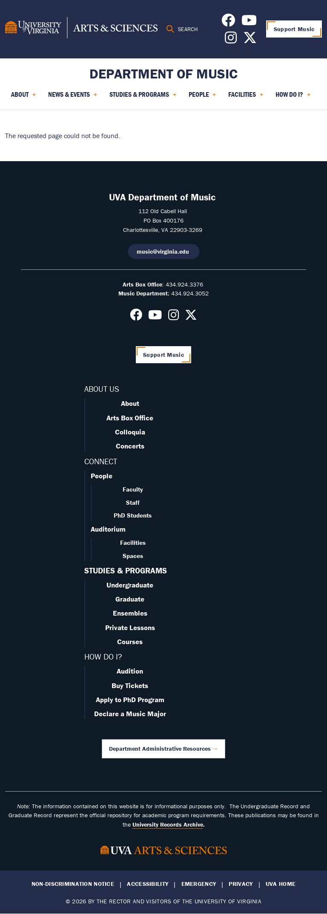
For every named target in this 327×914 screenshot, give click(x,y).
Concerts (130, 446)
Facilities (133, 542)
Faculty (133, 489)
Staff (133, 502)
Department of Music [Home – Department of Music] (163, 73)
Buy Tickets (130, 685)
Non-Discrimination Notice (73, 884)
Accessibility (147, 884)
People (101, 475)
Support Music (294, 29)
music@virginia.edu (164, 251)
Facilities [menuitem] (246, 97)
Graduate (129, 599)
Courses (130, 641)
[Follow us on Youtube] (249, 22)
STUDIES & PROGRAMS (125, 570)
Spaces (133, 556)
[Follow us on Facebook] (228, 22)
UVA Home (280, 884)
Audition (130, 671)
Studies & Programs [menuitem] (143, 97)
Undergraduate (129, 585)
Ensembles (130, 613)
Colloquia (130, 432)
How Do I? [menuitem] (293, 97)
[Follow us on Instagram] (231, 40)
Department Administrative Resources (160, 748)
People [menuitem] (202, 97)
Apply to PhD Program (130, 699)
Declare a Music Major (130, 713)
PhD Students (133, 515)
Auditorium (108, 529)
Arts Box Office (129, 417)
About (130, 403)
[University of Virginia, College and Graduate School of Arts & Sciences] (81, 29)
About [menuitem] (23, 97)
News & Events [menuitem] (72, 97)
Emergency (198, 884)
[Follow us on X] (250, 40)
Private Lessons (130, 627)
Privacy (240, 884)
